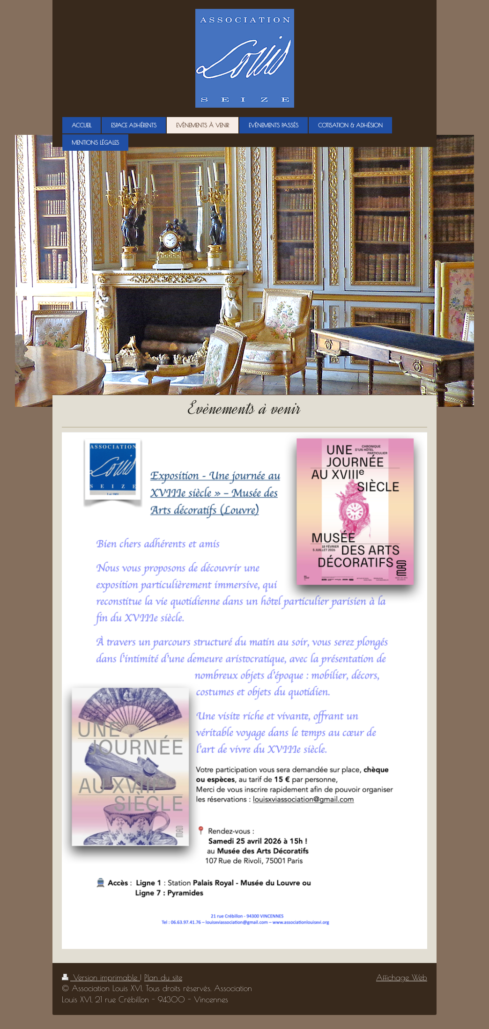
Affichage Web (401, 977)
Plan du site (163, 977)
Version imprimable (101, 977)
